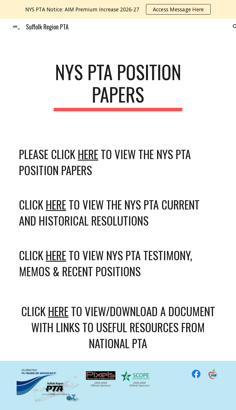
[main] (118, 86)
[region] (118, 9)
